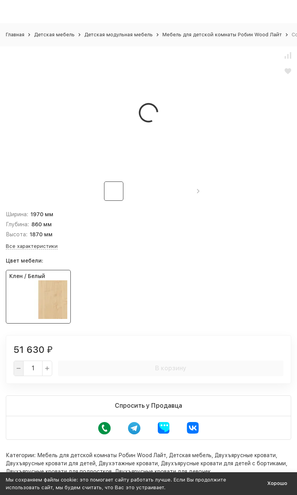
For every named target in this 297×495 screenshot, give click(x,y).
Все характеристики (32, 246)
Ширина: (17, 214)
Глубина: (17, 224)
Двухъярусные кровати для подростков (59, 471)
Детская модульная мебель (118, 34)
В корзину (170, 368)
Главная (15, 34)
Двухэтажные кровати (128, 463)
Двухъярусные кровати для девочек (163, 471)
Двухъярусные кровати (245, 455)
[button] (198, 191)
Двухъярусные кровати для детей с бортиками (223, 463)
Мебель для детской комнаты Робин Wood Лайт (222, 34)
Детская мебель (54, 34)
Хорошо (277, 483)
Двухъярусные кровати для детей (51, 463)
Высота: (16, 234)
